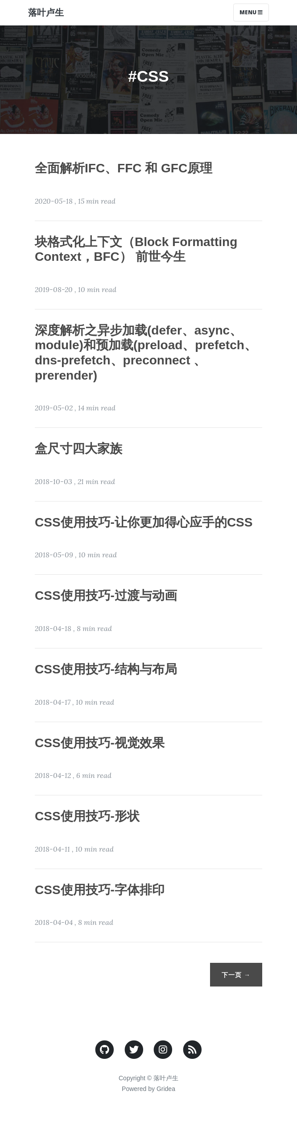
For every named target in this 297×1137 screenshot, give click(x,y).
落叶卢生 (46, 12)
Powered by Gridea (148, 1088)
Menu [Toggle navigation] (251, 12)
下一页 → (236, 974)
